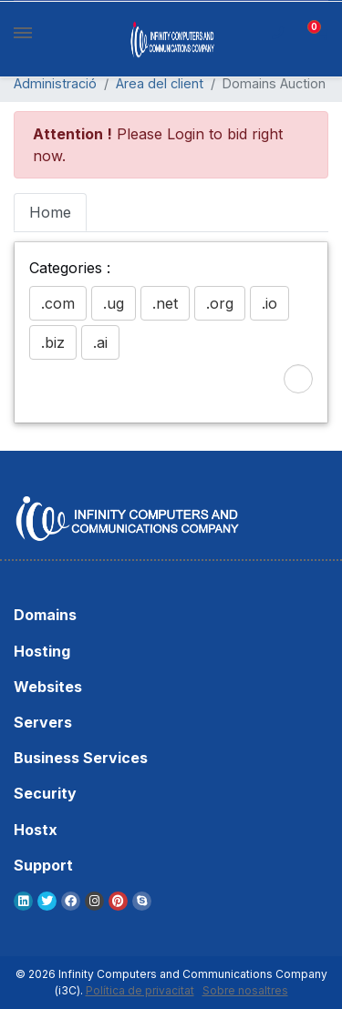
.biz (53, 342)
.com (58, 303)
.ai (100, 342)
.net (165, 303)
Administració (55, 83)
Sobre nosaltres (245, 990)
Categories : (69, 268)
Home (50, 212)
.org (219, 303)
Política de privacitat (140, 990)
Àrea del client (159, 83)
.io (269, 303)
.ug (113, 303)
